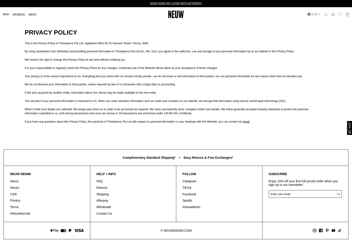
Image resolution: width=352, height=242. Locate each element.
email (246, 121)
